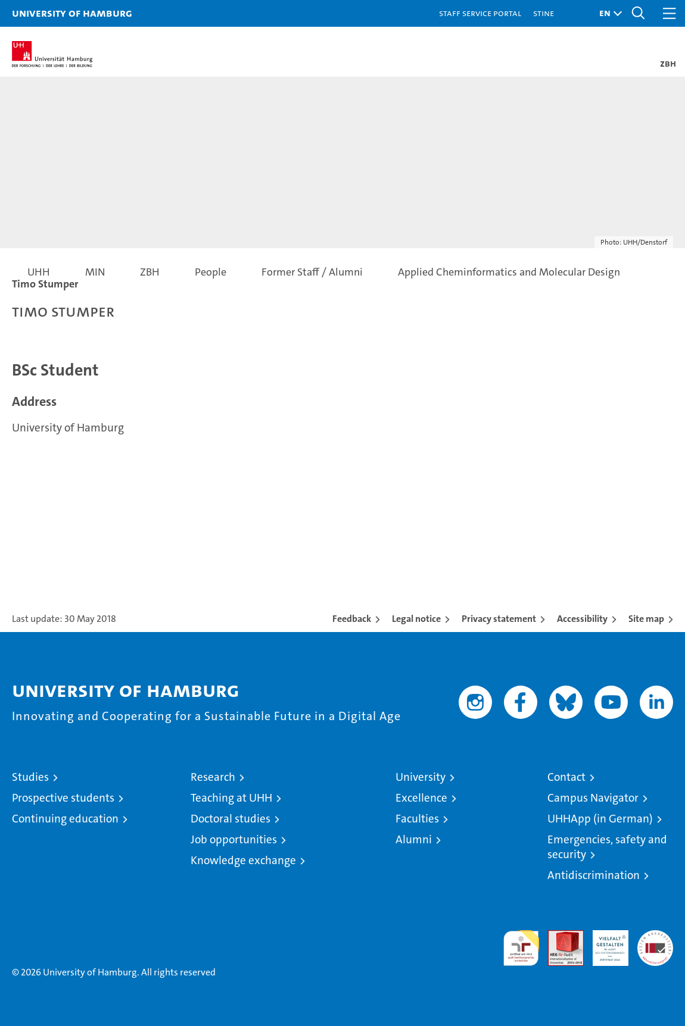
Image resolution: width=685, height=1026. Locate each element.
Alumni (414, 839)
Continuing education (65, 818)
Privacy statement (499, 618)
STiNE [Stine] (543, 13)
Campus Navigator (593, 797)
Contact (566, 776)
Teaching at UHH (231, 797)
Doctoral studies (230, 818)
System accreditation (655, 942)
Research (213, 776)
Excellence (421, 797)
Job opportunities (234, 839)
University (421, 776)
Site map (646, 618)
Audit (559, 936)
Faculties (417, 818)
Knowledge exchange (243, 860)
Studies (30, 776)
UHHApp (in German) (600, 818)
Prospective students (63, 797)
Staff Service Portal (480, 13)
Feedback (351, 618)
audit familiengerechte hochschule (521, 948)
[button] (607, 13)
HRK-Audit (604, 942)
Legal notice (416, 618)
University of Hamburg (72, 12)
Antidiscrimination (593, 875)
